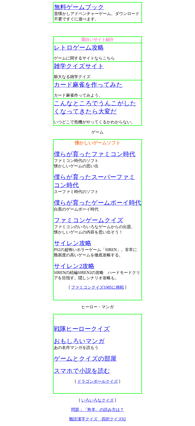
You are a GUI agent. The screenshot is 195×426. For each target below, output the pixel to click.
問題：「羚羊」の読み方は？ (97, 409)
